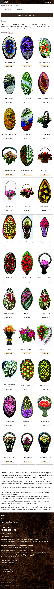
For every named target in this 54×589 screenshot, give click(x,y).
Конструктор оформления (9, 517)
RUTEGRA (49, 587)
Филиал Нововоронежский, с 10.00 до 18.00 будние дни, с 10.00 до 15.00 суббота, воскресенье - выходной (26, 552)
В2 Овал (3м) (27, 62)
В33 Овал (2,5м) (9, 421)
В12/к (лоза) (44, 170)
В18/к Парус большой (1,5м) (27, 242)
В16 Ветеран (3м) (44, 206)
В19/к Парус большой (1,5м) (44, 242)
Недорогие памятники (8, 567)
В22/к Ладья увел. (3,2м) (44, 278)
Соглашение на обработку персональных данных (10, 581)
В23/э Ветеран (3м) (9, 313)
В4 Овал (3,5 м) (9, 98)
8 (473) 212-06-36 (8, 527)
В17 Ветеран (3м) (9, 242)
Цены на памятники (7, 566)
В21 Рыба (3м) (27, 278)
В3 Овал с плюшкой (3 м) (44, 62)
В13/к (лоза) (9, 206)
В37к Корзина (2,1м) (27, 457)
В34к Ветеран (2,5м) (27, 421)
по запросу (9, 66)
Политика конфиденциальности (6, 582)
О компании (5, 515)
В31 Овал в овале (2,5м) (27, 385)
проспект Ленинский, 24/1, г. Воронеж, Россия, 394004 (19, 540)
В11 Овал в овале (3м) (27, 170)
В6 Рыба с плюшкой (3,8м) (44, 98)
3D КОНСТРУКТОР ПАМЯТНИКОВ (32, 587)
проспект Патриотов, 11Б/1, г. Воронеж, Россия (17, 546)
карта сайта (3, 587)
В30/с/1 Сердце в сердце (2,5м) (9, 385)
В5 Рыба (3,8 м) (27, 98)
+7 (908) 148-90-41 (8, 530)
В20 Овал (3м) (9, 278)
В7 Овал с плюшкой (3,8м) (9, 134)
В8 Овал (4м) (27, 134)
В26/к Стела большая (9, 349)
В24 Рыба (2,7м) (27, 313)
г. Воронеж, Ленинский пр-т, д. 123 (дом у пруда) (17, 555)
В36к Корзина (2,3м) (9, 457)
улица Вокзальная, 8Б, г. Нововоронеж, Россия (17, 550)
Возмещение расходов (8, 520)
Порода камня (5, 519)
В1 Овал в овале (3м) (9, 62)
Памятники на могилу (7, 562)
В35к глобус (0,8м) (45, 421)
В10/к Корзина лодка (9, 170)
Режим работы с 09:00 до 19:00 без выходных (12, 556)
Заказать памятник (7, 571)
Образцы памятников (7, 569)
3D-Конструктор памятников (9, 522)
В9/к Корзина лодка (44, 134)
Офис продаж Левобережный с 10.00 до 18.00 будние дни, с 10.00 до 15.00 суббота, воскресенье (24, 541)
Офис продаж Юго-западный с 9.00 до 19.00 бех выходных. (15, 547)
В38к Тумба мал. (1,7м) (44, 457)
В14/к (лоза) (27, 206)
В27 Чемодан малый (26, 349)
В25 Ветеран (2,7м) (45, 313)
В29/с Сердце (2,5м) (44, 349)
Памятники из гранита (8, 564)
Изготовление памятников (9, 560)
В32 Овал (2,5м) (44, 385)
